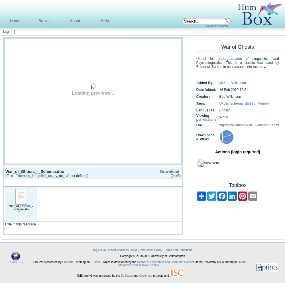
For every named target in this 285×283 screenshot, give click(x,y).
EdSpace (127, 275)
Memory (263, 103)
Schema (236, 103)
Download (169, 171)
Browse (45, 21)
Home (15, 21)
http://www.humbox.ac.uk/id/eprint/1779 (249, 125)
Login (7, 32)
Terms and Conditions (178, 250)
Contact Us (16, 261)
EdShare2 (68, 262)
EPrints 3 (96, 262)
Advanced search (216, 26)
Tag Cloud (99, 250)
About (75, 21)
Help (105, 21)
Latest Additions (118, 250)
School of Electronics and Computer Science (166, 262)
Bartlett (250, 103)
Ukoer (223, 103)
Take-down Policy (150, 250)
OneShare (145, 275)
